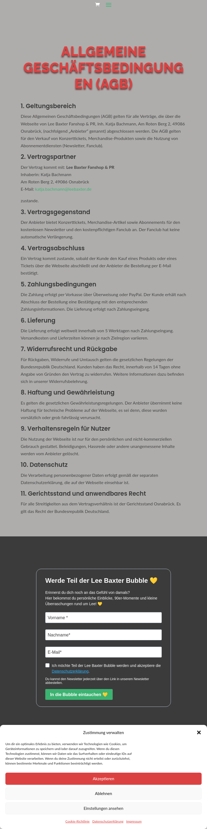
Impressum (134, 821)
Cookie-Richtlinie (77, 821)
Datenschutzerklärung (107, 821)
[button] (199, 732)
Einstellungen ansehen (103, 808)
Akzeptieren (103, 778)
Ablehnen (103, 793)
